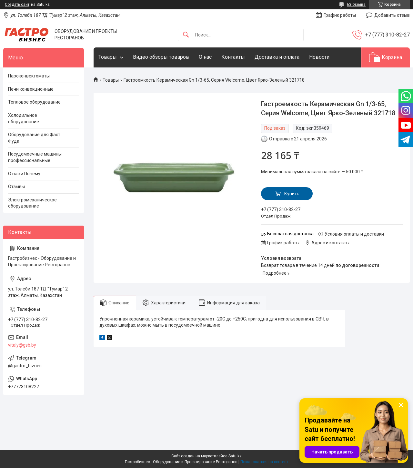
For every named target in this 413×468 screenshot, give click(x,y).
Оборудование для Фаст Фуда (34, 138)
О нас (205, 57)
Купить (291, 193)
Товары (107, 57)
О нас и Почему (24, 173)
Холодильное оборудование (23, 118)
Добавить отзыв (392, 15)
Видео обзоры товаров (161, 57)
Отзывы (16, 186)
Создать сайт (17, 4)
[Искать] (185, 35)
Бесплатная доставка (290, 233)
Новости (319, 57)
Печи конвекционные (31, 89)
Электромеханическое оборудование (32, 203)
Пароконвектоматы (29, 75)
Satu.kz (235, 456)
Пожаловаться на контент (264, 462)
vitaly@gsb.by (22, 345)
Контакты (233, 57)
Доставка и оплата (277, 57)
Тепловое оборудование (34, 102)
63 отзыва (356, 4)
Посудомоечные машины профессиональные (35, 157)
